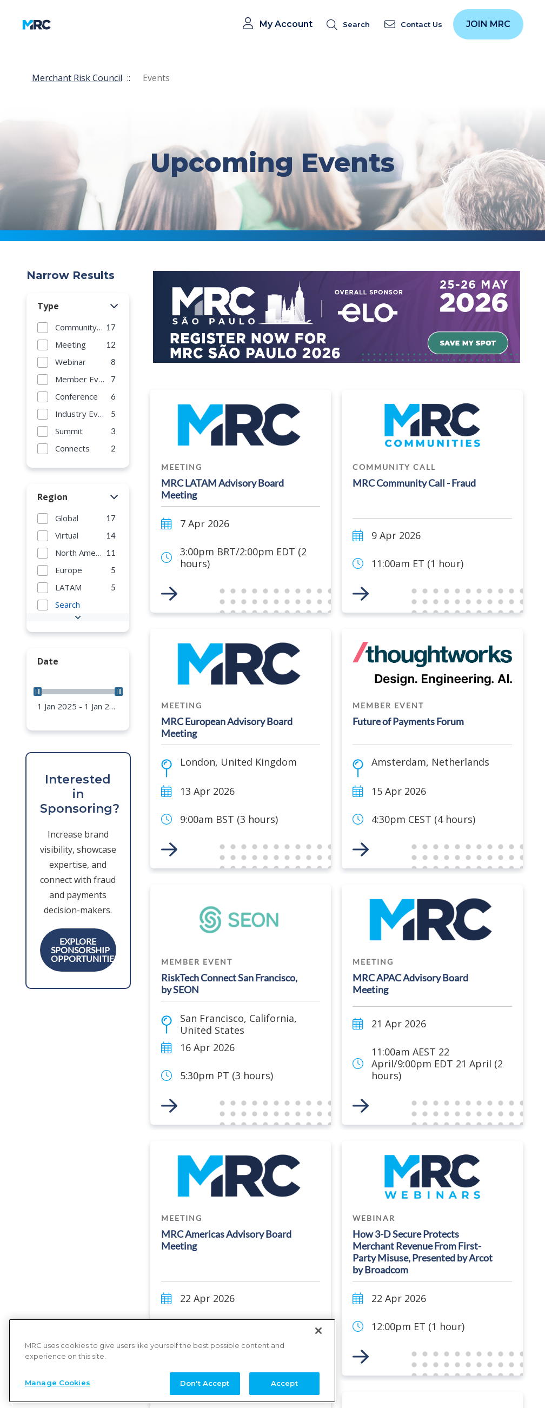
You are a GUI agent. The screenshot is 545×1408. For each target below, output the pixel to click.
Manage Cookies (57, 1382)
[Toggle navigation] (66, 24)
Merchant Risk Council (77, 78)
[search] (350, 24)
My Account (286, 24)
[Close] (318, 1331)
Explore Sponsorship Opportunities (83, 950)
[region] (172, 1361)
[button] (114, 306)
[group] (77, 327)
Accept (284, 1383)
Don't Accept (205, 1383)
